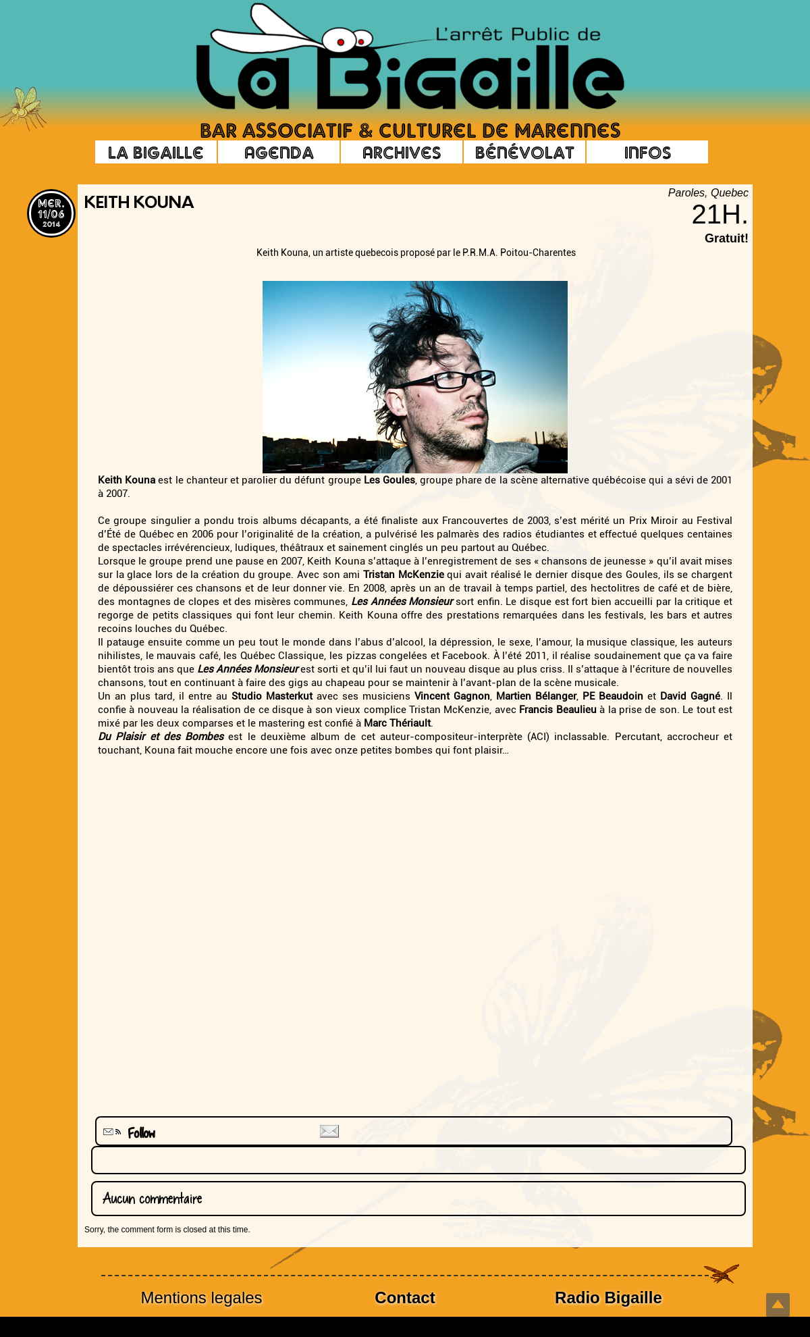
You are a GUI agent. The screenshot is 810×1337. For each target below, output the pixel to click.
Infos (647, 151)
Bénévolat (524, 151)
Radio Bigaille (608, 1297)
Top (778, 1305)
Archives (401, 151)
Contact (405, 1297)
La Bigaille (156, 151)
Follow (127, 1133)
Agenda (279, 151)
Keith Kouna (139, 204)
